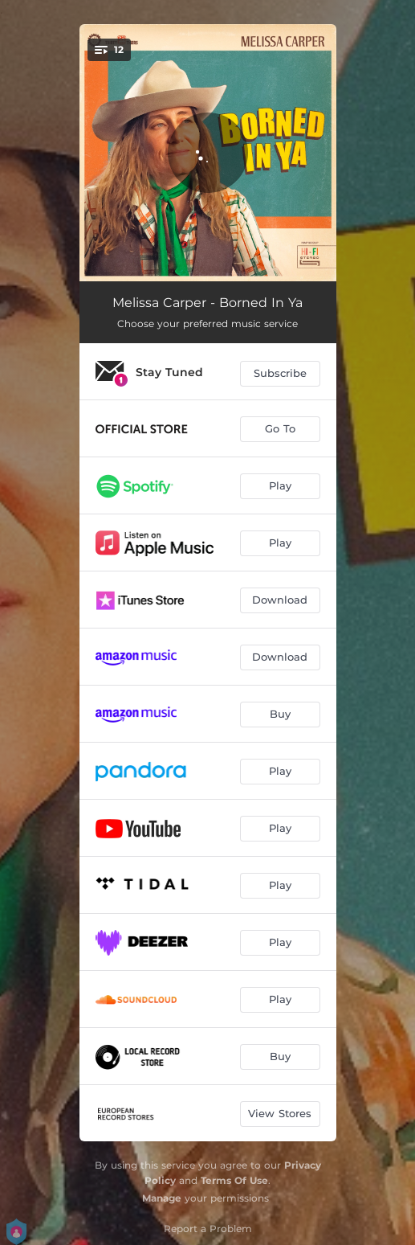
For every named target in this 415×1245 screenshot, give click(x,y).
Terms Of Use (234, 1180)
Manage (161, 1198)
